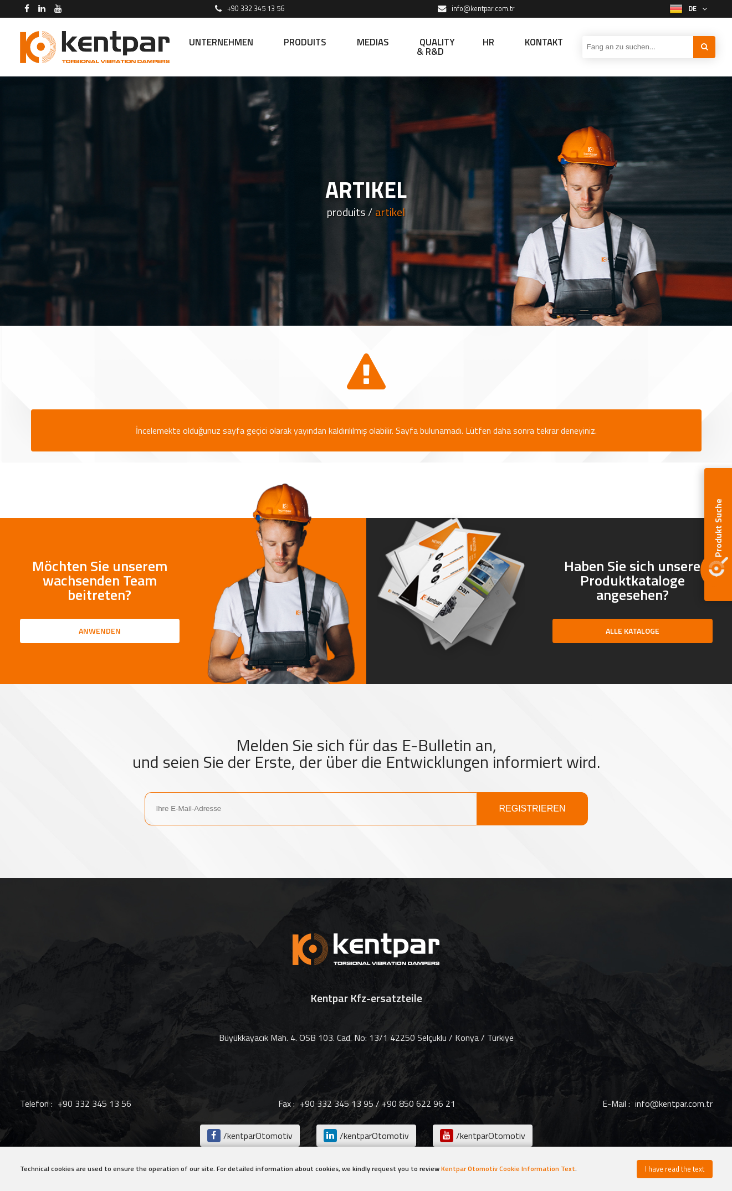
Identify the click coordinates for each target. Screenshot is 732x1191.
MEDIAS (373, 42)
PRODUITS (305, 42)
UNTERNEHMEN (221, 42)
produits (346, 212)
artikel (390, 212)
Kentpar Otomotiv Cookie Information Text (508, 1168)
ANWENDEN (100, 630)
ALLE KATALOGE (632, 630)
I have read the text (674, 1168)
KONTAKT (544, 42)
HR (488, 42)
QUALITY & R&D (436, 47)
